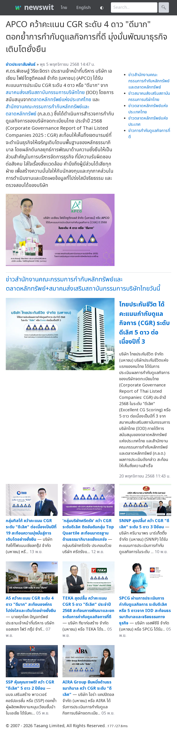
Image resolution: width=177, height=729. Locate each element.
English (83, 8)
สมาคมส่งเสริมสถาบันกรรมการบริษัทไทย (45, 92)
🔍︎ (163, 7)
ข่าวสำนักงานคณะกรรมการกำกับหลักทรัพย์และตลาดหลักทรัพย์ (148, 81)
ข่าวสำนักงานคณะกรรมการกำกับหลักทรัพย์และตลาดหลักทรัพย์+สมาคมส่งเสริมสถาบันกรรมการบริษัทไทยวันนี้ (83, 284)
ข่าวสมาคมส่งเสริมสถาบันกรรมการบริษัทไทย (149, 96)
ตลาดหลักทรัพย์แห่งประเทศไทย (61, 99)
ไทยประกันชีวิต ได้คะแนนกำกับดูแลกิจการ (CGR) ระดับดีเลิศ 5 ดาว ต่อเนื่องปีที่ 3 (144, 323)
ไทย (64, 8)
